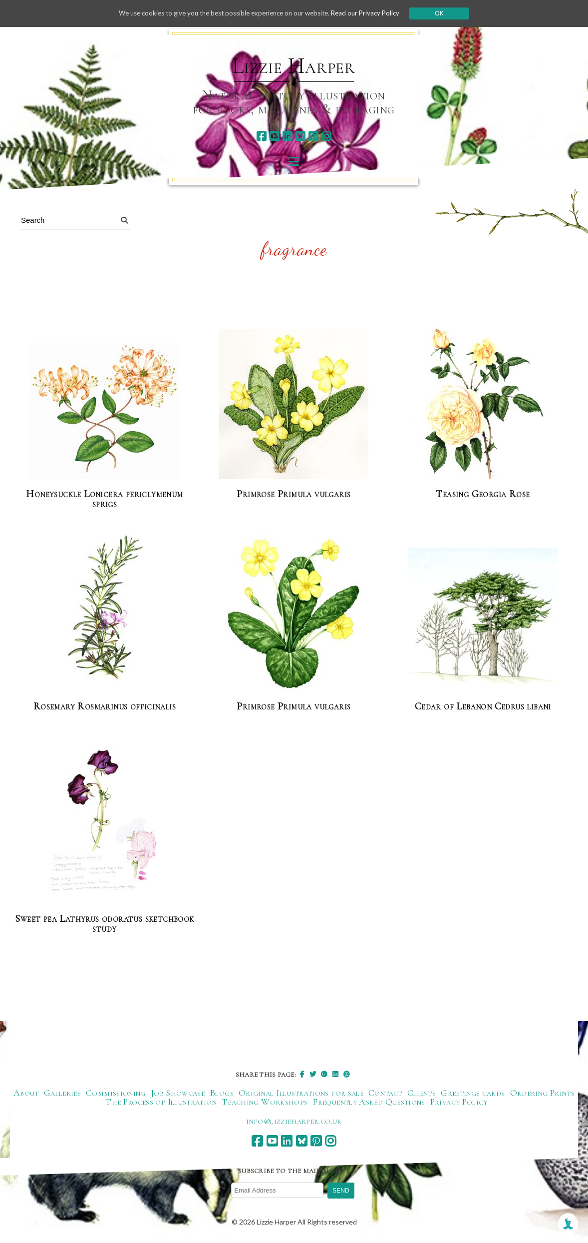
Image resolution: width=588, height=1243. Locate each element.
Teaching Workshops (264, 1102)
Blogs (222, 1093)
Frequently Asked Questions (368, 1102)
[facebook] (261, 136)
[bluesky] (300, 136)
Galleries (62, 1093)
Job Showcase (178, 1093)
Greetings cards (473, 1093)
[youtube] (274, 136)
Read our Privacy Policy (374, 13)
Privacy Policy (459, 1102)
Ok (449, 13)
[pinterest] (313, 136)
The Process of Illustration (161, 1102)
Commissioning (116, 1093)
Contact (385, 1093)
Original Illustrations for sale (301, 1093)
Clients (421, 1093)
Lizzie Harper (293, 65)
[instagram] (326, 136)
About (26, 1093)
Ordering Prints (542, 1093)
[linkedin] (287, 136)
